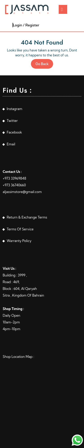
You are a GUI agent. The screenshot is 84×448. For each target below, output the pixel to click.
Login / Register (26, 25)
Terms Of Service (20, 229)
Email (11, 144)
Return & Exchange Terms (27, 217)
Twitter (12, 121)
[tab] (63, 9)
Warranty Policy (19, 241)
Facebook (14, 132)
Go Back (44, 65)
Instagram (14, 109)
